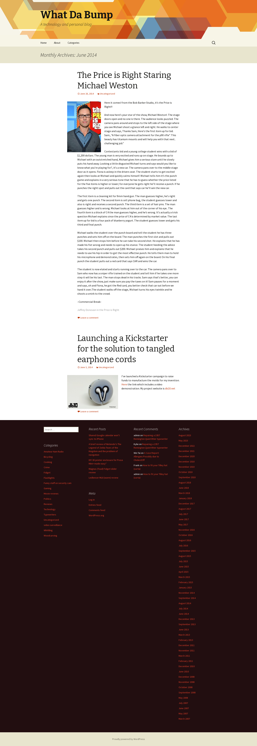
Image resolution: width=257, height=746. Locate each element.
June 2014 (184, 613)
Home (43, 42)
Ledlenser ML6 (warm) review (103, 477)
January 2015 (185, 587)
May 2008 (183, 697)
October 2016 (186, 535)
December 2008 (187, 676)
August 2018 (185, 482)
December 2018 (187, 461)
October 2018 (186, 472)
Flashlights (49, 477)
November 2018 (187, 466)
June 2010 (184, 671)
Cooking (48, 462)
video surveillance (53, 525)
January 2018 (185, 498)
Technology (49, 509)
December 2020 (187, 456)
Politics (47, 498)
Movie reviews (51, 493)
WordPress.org (96, 515)
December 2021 (187, 451)
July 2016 (183, 545)
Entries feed (95, 504)
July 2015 (183, 561)
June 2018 (184, 487)
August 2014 (185, 603)
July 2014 (183, 608)
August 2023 (185, 435)
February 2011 (186, 661)
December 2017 (187, 503)
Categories (73, 42)
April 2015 (183, 571)
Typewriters (50, 514)
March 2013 (184, 634)
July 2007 (183, 703)
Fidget (47, 472)
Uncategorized (107, 93)
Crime (47, 467)
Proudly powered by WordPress (128, 739)
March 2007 (184, 718)
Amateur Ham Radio (54, 451)
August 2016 (185, 540)
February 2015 (186, 582)
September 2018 (187, 477)
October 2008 (186, 687)
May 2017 (183, 524)
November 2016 (187, 529)
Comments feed (97, 510)
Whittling (48, 530)
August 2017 (185, 508)
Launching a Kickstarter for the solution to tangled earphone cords (126, 348)
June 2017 (184, 519)
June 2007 (184, 708)
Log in (92, 499)
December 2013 (187, 619)
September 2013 (187, 624)
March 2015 (184, 577)
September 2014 (187, 598)
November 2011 (187, 650)
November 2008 (187, 682)
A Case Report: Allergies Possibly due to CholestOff (146, 456)
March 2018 (184, 493)
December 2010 (187, 666)
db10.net (170, 388)
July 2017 (183, 514)
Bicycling (48, 456)
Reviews (48, 504)
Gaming (47, 488)
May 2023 (183, 440)
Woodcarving (50, 535)
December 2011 (187, 645)
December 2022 (187, 445)
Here (124, 384)
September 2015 (187, 550)
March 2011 (184, 655)
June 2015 (184, 566)
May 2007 (183, 713)
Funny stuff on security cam (57, 483)
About (57, 42)
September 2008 (187, 692)
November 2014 (187, 592)
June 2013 (184, 629)
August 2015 (185, 556)
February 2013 (186, 640)
